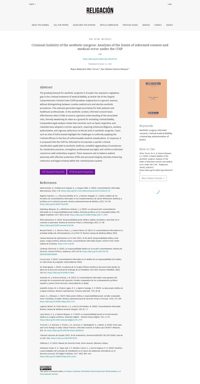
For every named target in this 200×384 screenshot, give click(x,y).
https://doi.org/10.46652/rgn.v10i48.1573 (100, 59)
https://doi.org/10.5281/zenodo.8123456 (57, 225)
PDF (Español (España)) (53, 172)
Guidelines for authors (84, 25)
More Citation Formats (152, 178)
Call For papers (61, 25)
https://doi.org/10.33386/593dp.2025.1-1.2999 (89, 215)
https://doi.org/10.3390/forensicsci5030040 (65, 330)
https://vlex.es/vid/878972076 (64, 338)
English (33, 4)
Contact (158, 25)
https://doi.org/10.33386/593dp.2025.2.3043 (58, 356)
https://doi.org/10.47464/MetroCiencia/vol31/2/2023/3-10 (85, 191)
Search (169, 25)
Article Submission (109, 25)
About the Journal (40, 25)
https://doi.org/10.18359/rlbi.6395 (54, 204)
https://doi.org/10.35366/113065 (60, 273)
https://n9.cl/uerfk (66, 244)
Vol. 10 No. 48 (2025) (100, 39)
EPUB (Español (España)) (81, 172)
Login (170, 4)
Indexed (146, 25)
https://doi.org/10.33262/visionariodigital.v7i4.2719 (61, 320)
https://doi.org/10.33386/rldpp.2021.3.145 (57, 302)
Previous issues (130, 25)
